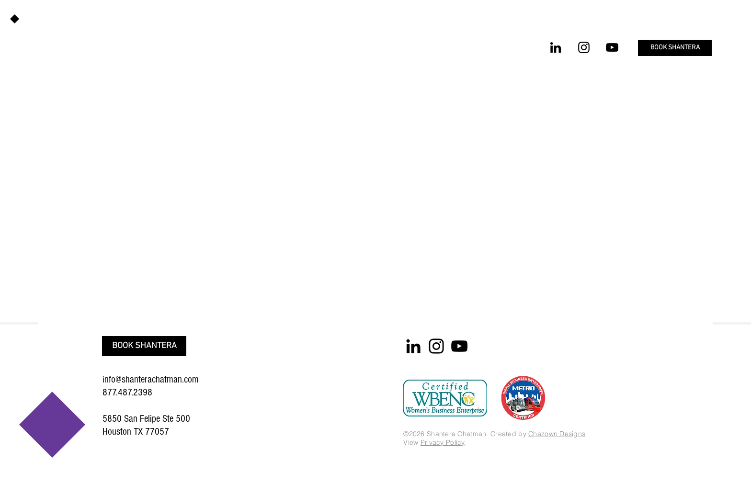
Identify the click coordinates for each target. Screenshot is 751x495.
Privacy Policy (443, 442)
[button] (675, 48)
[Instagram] (584, 47)
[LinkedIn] (555, 47)
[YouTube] (612, 47)
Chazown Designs (556, 433)
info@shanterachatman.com (150, 379)
